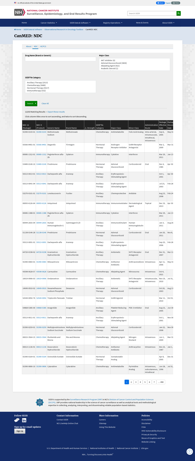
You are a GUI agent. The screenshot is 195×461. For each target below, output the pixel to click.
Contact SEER (62, 419)
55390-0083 (41, 262)
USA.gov (144, 448)
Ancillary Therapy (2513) (60, 82)
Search (30, 103)
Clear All (45, 103)
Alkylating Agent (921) (134, 65)
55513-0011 (41, 317)
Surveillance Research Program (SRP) (86, 399)
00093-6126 (41, 203)
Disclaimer (146, 423)
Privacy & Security (149, 434)
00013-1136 (41, 347)
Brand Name (71, 128)
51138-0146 (41, 232)
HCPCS (43, 46)
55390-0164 (41, 356)
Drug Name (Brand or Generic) (38, 55)
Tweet (168, 3)
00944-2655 (41, 222)
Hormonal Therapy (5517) (60, 88)
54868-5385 (41, 307)
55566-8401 (41, 144)
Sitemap (102, 423)
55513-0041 (41, 183)
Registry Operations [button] (112, 22)
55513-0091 (41, 242)
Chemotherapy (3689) (60, 85)
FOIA (144, 427)
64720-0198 (41, 252)
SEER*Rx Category (32, 77)
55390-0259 (41, 327)
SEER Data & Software (33, 29)
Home (24, 22)
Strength (91, 128)
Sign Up (19, 431)
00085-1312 (41, 154)
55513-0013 (41, 174)
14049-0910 (41, 288)
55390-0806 (41, 366)
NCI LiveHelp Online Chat (67, 423)
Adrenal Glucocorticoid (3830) (134, 63)
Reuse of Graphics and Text (153, 438)
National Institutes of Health (102, 448)
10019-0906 (41, 278)
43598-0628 (41, 271)
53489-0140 (41, 164)
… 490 (161, 382)
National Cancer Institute (127, 448)
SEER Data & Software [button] (79, 22)
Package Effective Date (162, 125)
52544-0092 (41, 298)
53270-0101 (41, 193)
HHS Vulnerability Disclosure (154, 430)
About (28, 46)
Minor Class (134, 128)
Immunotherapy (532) (60, 90)
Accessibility (147, 419)
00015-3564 (41, 337)
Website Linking (148, 441)
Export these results (56, 111)
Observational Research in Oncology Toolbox (63, 29)
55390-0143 (41, 132)
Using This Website (107, 427)
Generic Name (53, 128)
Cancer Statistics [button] (48, 22)
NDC (36, 46)
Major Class (104, 55)
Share (161, 3)
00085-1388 (41, 213)
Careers (102, 419)
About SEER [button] (167, 22)
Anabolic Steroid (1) (134, 68)
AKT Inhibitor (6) (134, 60)
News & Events (142, 22)
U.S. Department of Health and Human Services (67, 448)
